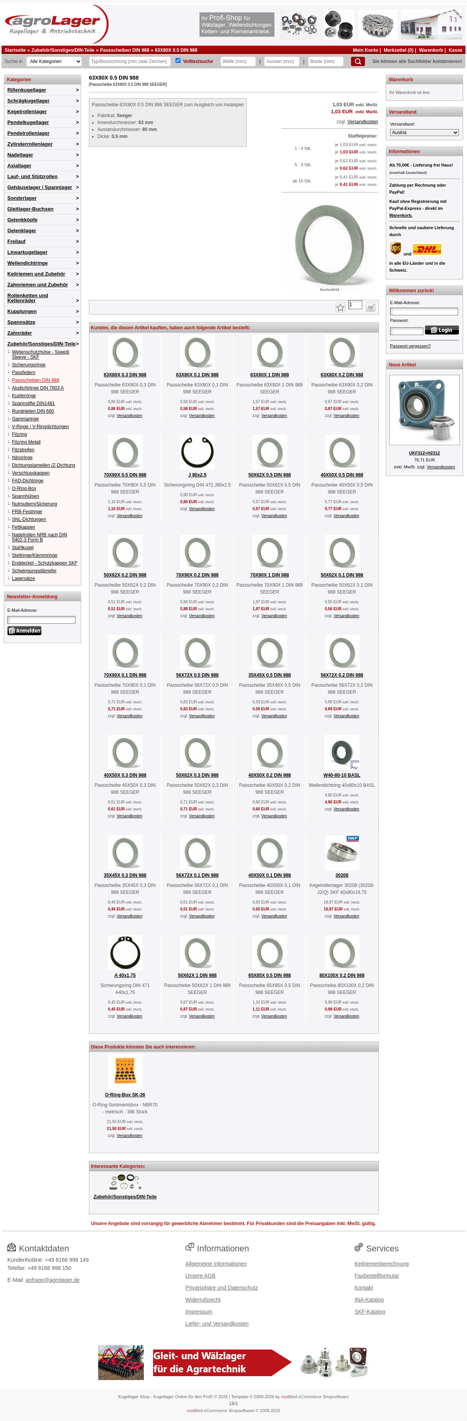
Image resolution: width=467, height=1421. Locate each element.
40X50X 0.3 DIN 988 (125, 775)
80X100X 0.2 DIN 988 (342, 975)
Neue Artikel (402, 365)
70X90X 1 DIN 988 (269, 575)
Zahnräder (19, 333)
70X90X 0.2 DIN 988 (197, 575)
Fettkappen (23, 527)
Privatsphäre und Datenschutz (222, 1288)
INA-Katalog (369, 1300)
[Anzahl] (355, 304)
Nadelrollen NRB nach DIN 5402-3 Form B (39, 537)
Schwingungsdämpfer (34, 571)
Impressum (199, 1312)
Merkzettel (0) (399, 50)
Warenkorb (431, 50)
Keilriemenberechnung (382, 1264)
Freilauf (16, 241)
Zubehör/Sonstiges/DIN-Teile (62, 50)
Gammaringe (25, 419)
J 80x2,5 (197, 475)
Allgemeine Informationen (216, 1264)
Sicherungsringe (29, 365)
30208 (342, 875)
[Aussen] (281, 61)
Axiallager (19, 165)
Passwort (398, 320)
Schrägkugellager (28, 101)
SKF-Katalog (370, 1312)
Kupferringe (24, 395)
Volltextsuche (198, 61)
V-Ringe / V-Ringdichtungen (40, 426)
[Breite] (325, 61)
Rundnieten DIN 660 (33, 411)
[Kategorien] (54, 61)
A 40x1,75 (125, 975)
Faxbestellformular (377, 1276)
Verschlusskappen (30, 473)
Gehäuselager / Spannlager (39, 187)
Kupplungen (22, 311)
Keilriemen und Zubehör (36, 274)
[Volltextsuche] (178, 60)
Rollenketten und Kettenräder (27, 298)
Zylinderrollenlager (30, 144)
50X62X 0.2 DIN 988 (125, 575)
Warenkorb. (400, 215)
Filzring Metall (26, 442)
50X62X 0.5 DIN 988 (269, 475)
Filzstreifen (23, 450)
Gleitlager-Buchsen (30, 209)
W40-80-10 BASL (342, 775)
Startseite (15, 50)
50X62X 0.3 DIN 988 (197, 775)
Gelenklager (21, 230)
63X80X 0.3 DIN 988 (125, 375)
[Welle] (238, 61)
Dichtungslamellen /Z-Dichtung (43, 465)
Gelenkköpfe (22, 220)
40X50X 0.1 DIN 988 (269, 875)
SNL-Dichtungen (29, 519)
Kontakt (364, 1288)
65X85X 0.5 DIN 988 (269, 975)
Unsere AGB (201, 1276)
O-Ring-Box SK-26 (125, 1095)
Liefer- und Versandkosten (217, 1324)
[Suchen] (358, 61)
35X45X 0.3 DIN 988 (125, 875)
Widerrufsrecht (203, 1300)
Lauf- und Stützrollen (32, 176)
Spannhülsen (25, 496)
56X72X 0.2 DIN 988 (341, 675)
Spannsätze (21, 322)
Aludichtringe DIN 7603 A (38, 388)
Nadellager (20, 155)
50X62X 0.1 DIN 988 (341, 575)
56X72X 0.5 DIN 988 (197, 675)
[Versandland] (424, 132)
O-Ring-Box (24, 488)
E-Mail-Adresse (21, 610)
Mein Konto (365, 50)
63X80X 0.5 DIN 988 (176, 50)
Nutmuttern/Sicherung (34, 504)
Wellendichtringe (27, 263)
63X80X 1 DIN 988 (269, 375)
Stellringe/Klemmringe (34, 555)
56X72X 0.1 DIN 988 (197, 875)
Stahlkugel (23, 547)
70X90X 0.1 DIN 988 (125, 675)
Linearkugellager (27, 252)
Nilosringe (22, 457)
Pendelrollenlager (28, 133)
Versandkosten (363, 121)
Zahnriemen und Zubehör (37, 285)
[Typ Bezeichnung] (129, 61)
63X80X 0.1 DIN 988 (197, 375)
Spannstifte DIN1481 (33, 403)
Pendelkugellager (28, 122)
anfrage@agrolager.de (53, 1280)
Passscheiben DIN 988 (124, 50)
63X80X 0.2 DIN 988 (341, 375)
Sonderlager (22, 198)
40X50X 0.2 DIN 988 (269, 775)
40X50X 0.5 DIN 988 (341, 475)
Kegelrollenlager (27, 111)
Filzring (19, 434)
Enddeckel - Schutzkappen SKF (44, 563)
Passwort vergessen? (410, 346)
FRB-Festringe (27, 511)
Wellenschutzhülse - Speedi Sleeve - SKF (40, 354)
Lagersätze (23, 578)
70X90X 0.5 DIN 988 (125, 475)
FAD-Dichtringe (27, 480)
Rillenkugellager (26, 90)
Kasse (455, 50)
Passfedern (24, 372)
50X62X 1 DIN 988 (197, 975)
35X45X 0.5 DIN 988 (269, 675)
